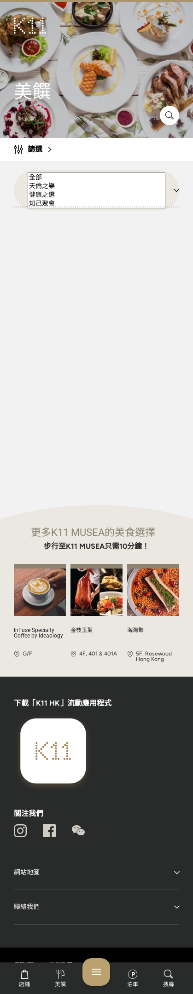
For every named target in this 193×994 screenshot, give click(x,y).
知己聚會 (96, 203)
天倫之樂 (96, 186)
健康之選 (96, 194)
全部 (96, 177)
